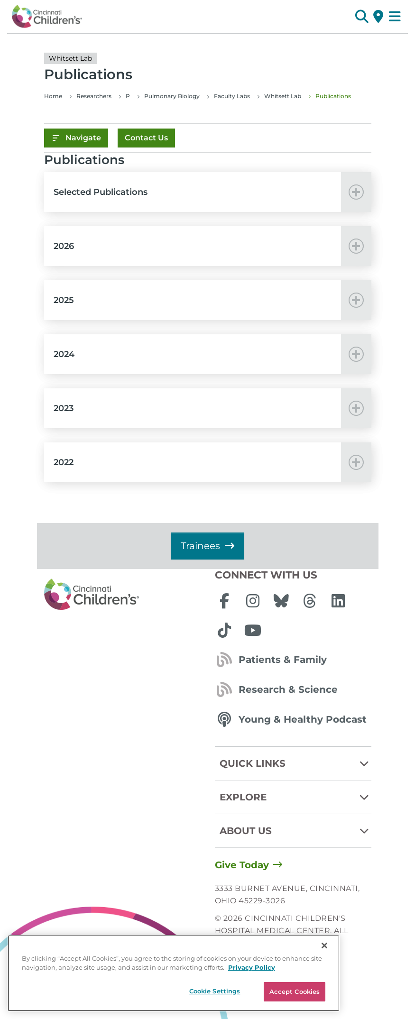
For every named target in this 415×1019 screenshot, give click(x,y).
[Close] (324, 983)
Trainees (207, 545)
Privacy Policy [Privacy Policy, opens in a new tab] (251, 1006)
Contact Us (146, 137)
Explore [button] (295, 797)
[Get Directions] (378, 16)
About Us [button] (295, 830)
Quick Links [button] (295, 763)
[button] (361, 16)
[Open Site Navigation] (395, 16)
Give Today (242, 865)
